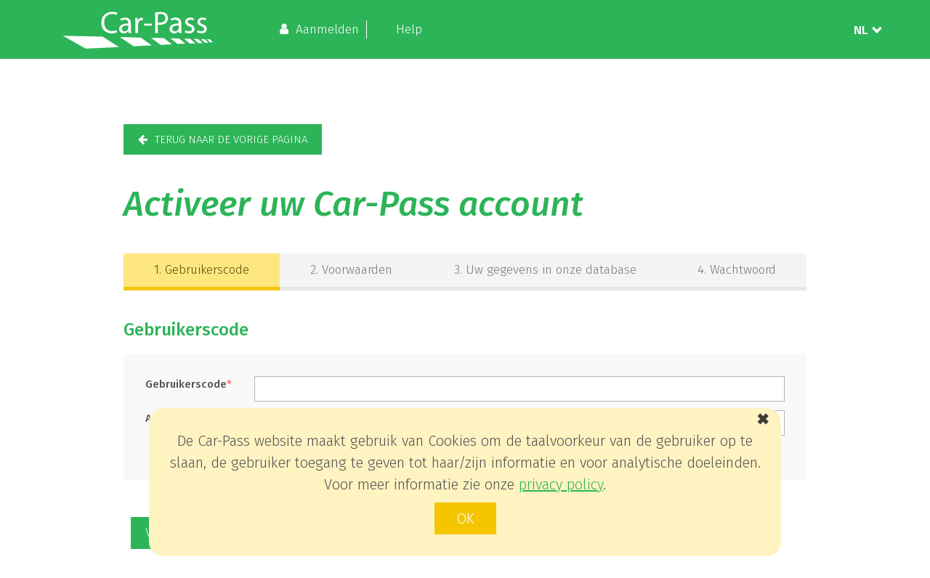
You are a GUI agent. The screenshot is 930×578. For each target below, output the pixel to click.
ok (465, 518)
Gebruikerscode (201, 269)
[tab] (202, 271)
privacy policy (561, 484)
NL (861, 29)
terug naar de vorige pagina (231, 139)
